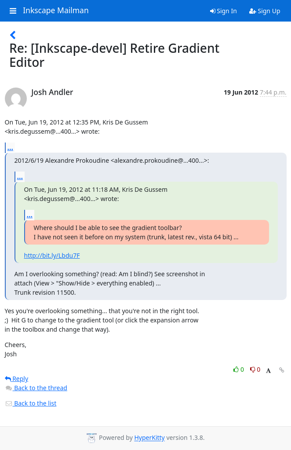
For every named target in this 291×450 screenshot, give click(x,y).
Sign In (223, 11)
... (10, 147)
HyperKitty (149, 438)
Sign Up (264, 11)
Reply (17, 378)
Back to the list (31, 403)
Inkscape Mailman (56, 10)
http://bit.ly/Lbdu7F (52, 255)
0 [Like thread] (239, 369)
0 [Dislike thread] (255, 369)
